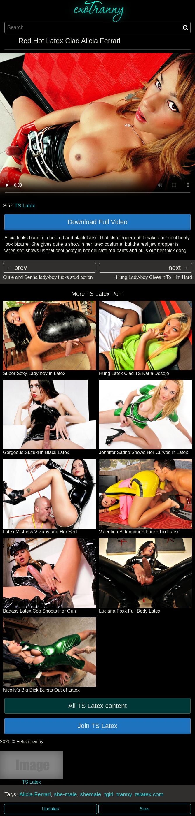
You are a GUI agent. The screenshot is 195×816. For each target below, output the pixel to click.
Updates (50, 808)
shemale (90, 794)
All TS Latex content (97, 705)
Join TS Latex (98, 725)
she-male (65, 794)
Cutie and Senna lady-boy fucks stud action (48, 277)
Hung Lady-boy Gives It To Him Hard (154, 277)
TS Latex (25, 206)
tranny (124, 794)
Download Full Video (98, 222)
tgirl (108, 794)
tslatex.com (149, 794)
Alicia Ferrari (35, 794)
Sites (144, 808)
